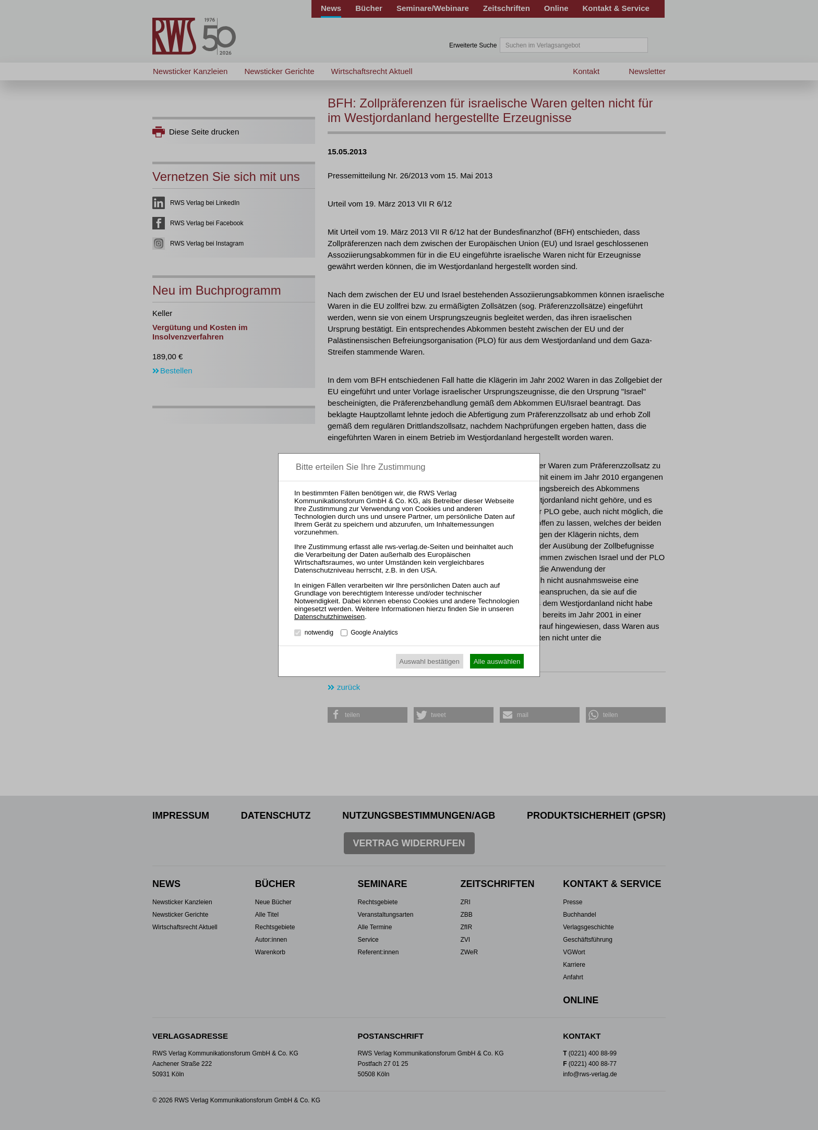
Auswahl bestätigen (429, 661)
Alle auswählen (497, 661)
